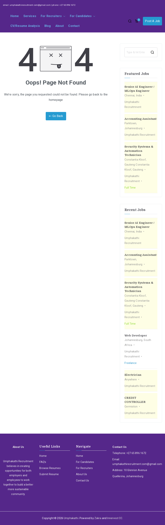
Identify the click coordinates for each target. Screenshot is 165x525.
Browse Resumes (49, 468)
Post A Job (152, 21)
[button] (63, 16)
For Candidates (82, 16)
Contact (74, 26)
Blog (47, 26)
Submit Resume (49, 474)
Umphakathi (71, 518)
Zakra (97, 518)
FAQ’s (42, 461)
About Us (81, 474)
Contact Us (82, 480)
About (59, 26)
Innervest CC (114, 518)
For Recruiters (53, 16)
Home (14, 16)
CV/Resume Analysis (25, 26)
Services (29, 16)
